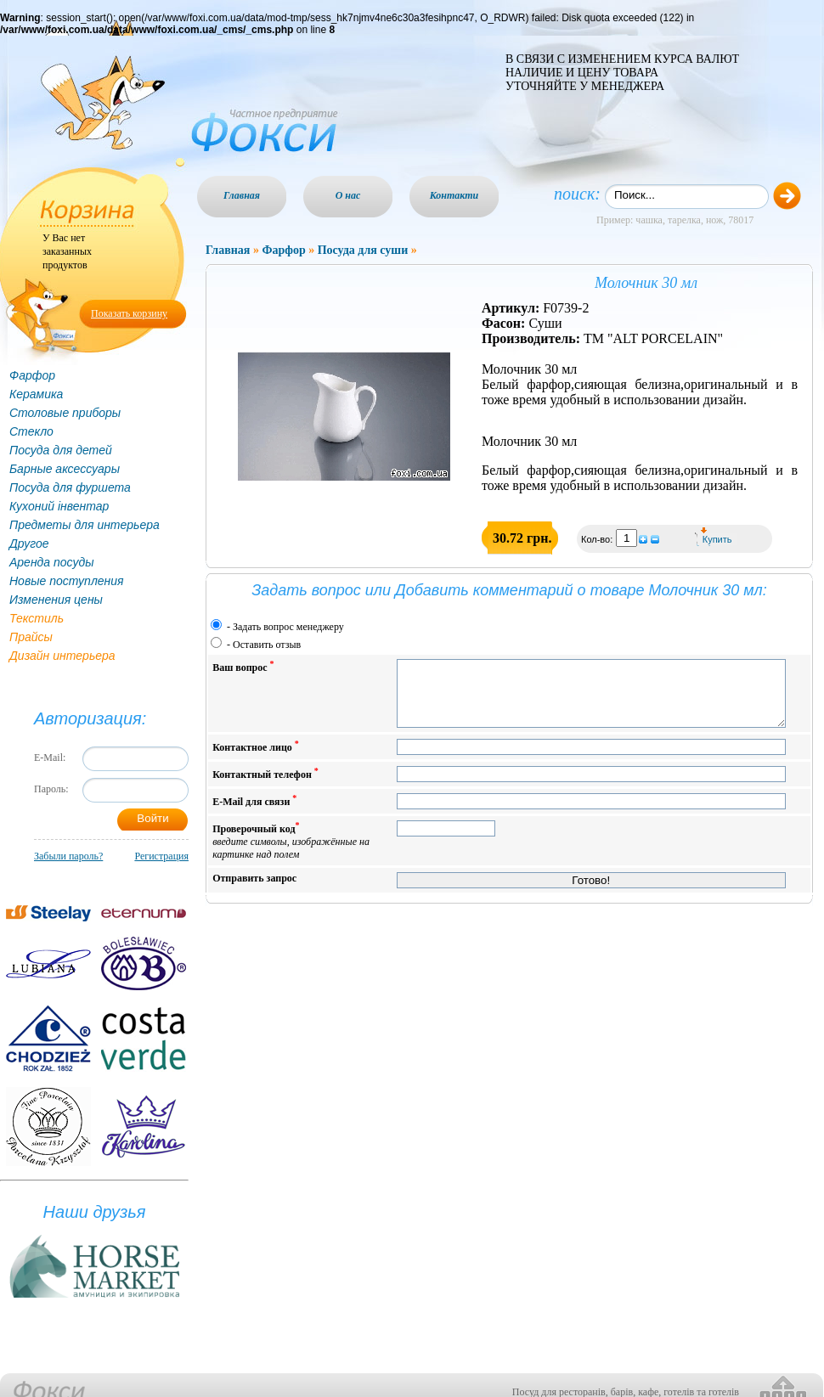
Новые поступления (66, 581)
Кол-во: (598, 539)
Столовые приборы (65, 413)
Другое (29, 543)
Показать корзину (129, 313)
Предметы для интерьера (84, 525)
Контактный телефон (265, 786)
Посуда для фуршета (70, 487)
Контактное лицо (255, 759)
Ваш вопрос (243, 666)
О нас (348, 195)
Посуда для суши (363, 250)
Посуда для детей (60, 450)
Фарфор (32, 375)
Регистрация (161, 856)
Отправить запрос (254, 891)
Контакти (454, 195)
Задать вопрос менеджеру (288, 627)
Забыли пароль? (68, 856)
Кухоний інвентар (59, 506)
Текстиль (36, 618)
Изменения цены (56, 599)
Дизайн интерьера (62, 655)
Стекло (31, 431)
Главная (241, 195)
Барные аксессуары (64, 469)
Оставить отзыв (267, 645)
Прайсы (31, 637)
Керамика (36, 394)
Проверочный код (291, 853)
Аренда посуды (51, 562)
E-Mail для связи (254, 813)
